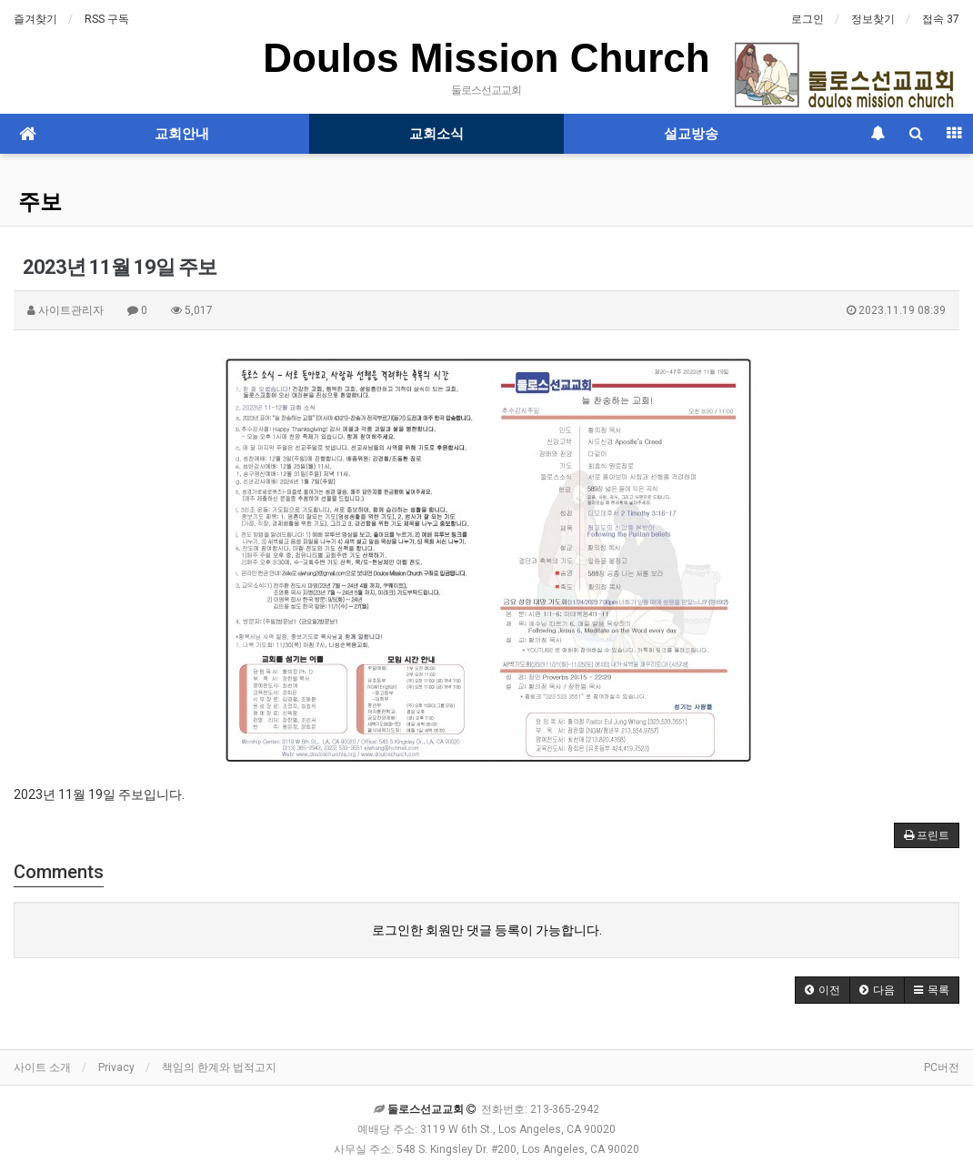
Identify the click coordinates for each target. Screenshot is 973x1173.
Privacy (116, 1067)
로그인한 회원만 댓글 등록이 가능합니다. (487, 930)
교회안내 (182, 134)
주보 (40, 202)
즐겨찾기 (35, 19)
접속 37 (940, 19)
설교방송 (691, 134)
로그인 (807, 19)
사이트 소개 (42, 1067)
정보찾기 (873, 19)
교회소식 (436, 134)
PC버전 (941, 1067)
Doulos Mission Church (486, 57)
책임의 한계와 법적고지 (219, 1067)
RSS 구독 (107, 19)
